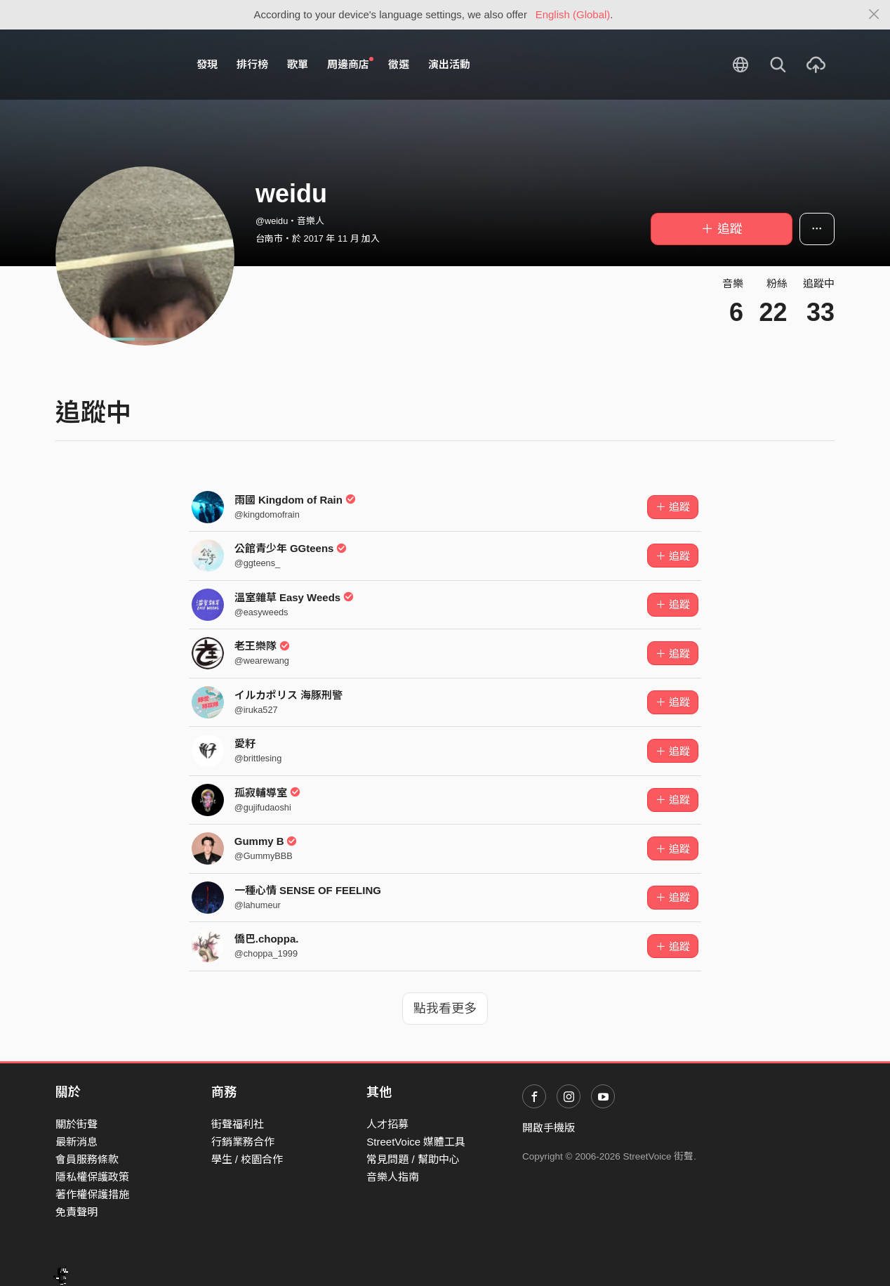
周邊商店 (350, 64)
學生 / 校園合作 (247, 1159)
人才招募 (387, 1124)
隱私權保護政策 (92, 1177)
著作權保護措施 (92, 1194)
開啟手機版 (548, 1128)
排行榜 (252, 64)
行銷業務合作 (242, 1142)
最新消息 (76, 1142)
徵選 (398, 64)
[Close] (874, 14)
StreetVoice (113, 65)
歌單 (297, 64)
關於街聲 (76, 1124)
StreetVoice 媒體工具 (415, 1142)
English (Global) (573, 14)
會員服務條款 (87, 1159)
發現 (207, 64)
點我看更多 (445, 1009)
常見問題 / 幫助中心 (413, 1159)
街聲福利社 (237, 1124)
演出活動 (449, 64)
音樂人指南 (392, 1177)
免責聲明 (76, 1212)
